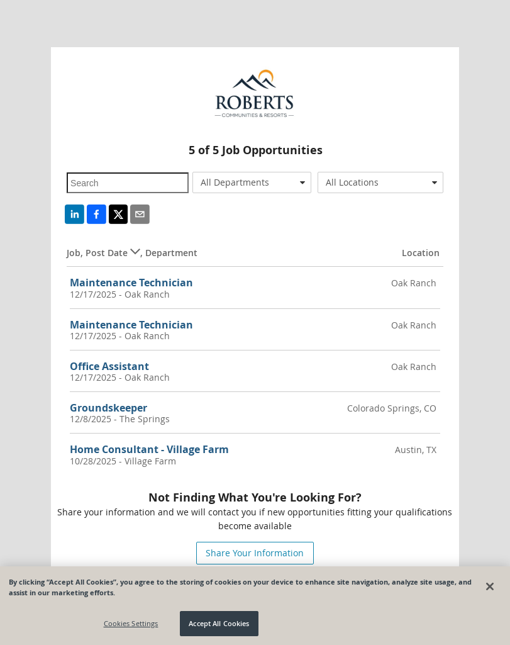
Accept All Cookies (219, 623)
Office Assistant (109, 366)
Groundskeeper (108, 408)
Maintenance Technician (131, 282)
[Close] (490, 586)
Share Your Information (255, 553)
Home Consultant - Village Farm (149, 449)
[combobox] (252, 182)
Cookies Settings (131, 623)
